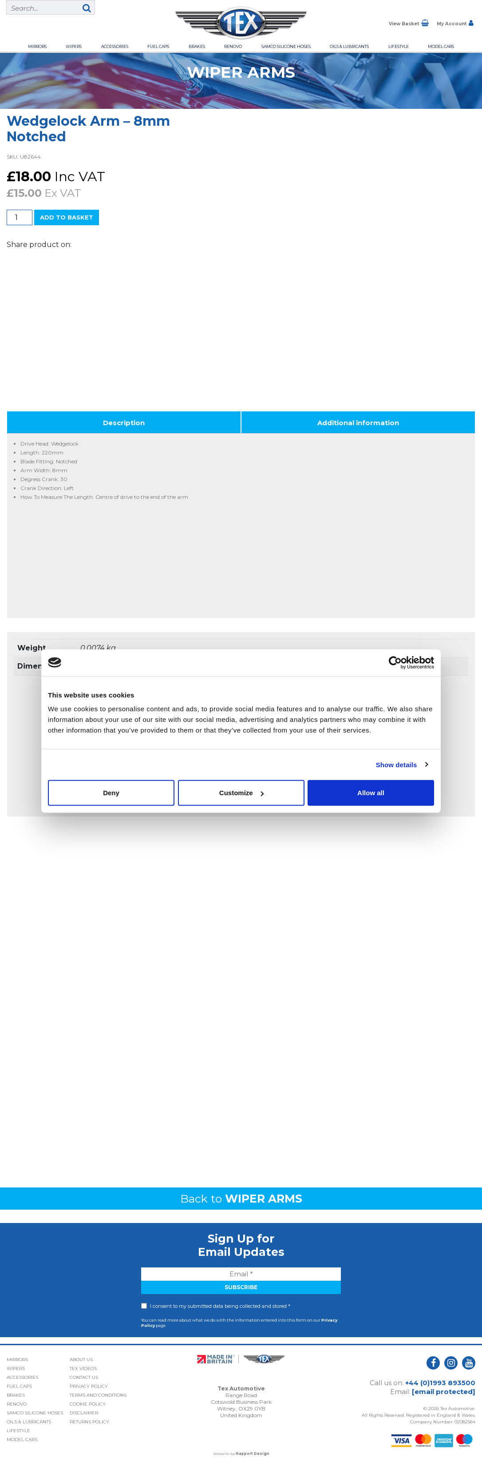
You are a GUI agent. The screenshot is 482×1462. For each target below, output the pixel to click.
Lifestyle (398, 46)
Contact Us (84, 1374)
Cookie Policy (88, 1401)
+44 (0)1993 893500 (440, 1379)
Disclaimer (84, 1410)
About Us (81, 1356)
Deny (111, 793)
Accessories (114, 46)
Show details (396, 764)
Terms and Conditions (98, 1392)
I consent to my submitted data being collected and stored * (220, 1303)
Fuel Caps (158, 46)
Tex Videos (83, 1365)
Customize (241, 793)
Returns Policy (89, 1419)
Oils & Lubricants (349, 46)
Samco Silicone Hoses (286, 46)
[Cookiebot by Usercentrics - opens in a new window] (395, 662)
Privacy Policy (89, 1383)
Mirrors (37, 46)
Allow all (370, 793)
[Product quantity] (19, 217)
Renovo (233, 46)
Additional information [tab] (358, 419)
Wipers (74, 46)
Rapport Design (252, 1450)
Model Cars (441, 46)
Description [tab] (124, 419)
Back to (241, 1195)
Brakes (197, 46)
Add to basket (66, 217)
